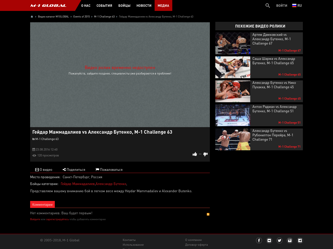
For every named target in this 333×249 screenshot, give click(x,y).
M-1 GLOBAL (48, 5)
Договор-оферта (196, 245)
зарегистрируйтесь (57, 219)
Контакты (129, 240)
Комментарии (42, 204)
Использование (133, 245)
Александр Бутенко (111, 183)
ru (297, 5)
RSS (208, 214)
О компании (193, 240)
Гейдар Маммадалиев (78, 183)
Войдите (35, 219)
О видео (43, 169)
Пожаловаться (109, 169)
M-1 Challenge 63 (47, 139)
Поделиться (74, 169)
